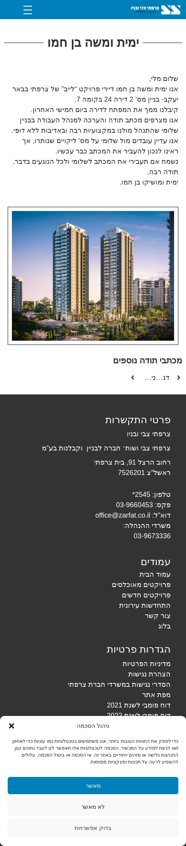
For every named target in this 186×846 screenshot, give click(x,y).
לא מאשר (93, 806)
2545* (141, 494)
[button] (11, 726)
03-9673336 (152, 536)
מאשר (93, 785)
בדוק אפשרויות (93, 828)
